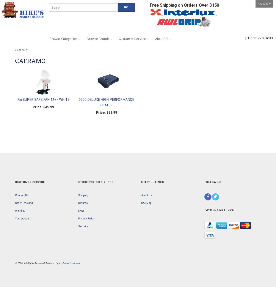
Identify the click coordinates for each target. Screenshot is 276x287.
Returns (83, 203)
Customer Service (134, 39)
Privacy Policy (86, 218)
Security (83, 226)
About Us (163, 39)
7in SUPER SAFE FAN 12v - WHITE (43, 100)
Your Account (23, 218)
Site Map (146, 203)
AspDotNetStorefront (69, 263)
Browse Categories (64, 39)
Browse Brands (99, 39)
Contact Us (21, 195)
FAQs (81, 210)
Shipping (83, 195)
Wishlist (20, 210)
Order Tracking (24, 203)
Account (264, 3)
